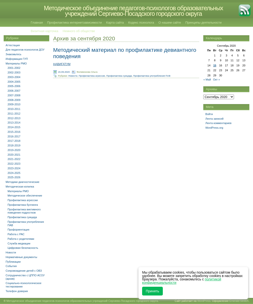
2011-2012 (14, 113)
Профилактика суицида (119, 75)
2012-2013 (14, 118)
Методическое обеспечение (25, 195)
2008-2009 (14, 99)
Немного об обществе (79, 31)
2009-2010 (14, 104)
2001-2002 (14, 67)
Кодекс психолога (141, 22)
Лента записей (214, 118)
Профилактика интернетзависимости (74, 22)
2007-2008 (14, 95)
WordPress (203, 300)
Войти (209, 114)
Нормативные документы (21, 257)
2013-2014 (14, 122)
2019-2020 (14, 150)
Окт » (216, 79)
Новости (72, 75)
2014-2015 (14, 127)
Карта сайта (115, 22)
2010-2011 (14, 108)
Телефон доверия (17, 291)
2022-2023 (14, 163)
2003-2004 (14, 77)
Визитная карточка (44, 31)
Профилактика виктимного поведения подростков (24, 211)
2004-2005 (14, 81)
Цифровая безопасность (23, 247)
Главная (37, 22)
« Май (207, 79)
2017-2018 (14, 140)
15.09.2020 (64, 71)
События (11, 266)
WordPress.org (214, 127)
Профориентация (18, 229)
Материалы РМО (16, 63)
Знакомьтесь (13, 54)
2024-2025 (14, 172)
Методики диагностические (22, 181)
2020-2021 (14, 154)
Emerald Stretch (239, 300)
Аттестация (13, 45)
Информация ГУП (17, 58)
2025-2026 (14, 177)
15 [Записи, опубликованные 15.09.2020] (214, 65)
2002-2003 (14, 72)
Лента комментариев (218, 123)
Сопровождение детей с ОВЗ (24, 270)
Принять (152, 291)
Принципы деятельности (203, 22)
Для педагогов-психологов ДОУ (25, 49)
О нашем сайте (169, 22)
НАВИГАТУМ (61, 64)
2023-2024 (14, 168)
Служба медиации (19, 243)
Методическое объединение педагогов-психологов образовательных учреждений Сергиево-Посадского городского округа (133, 11)
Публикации (13, 261)
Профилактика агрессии (92, 75)
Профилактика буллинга (23, 204)
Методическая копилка (20, 186)
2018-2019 (14, 145)
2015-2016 (14, 131)
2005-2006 (14, 86)
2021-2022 (14, 159)
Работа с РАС (16, 234)
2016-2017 (14, 136)
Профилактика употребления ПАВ (152, 75)
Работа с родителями (21, 238)
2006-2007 (14, 90)
